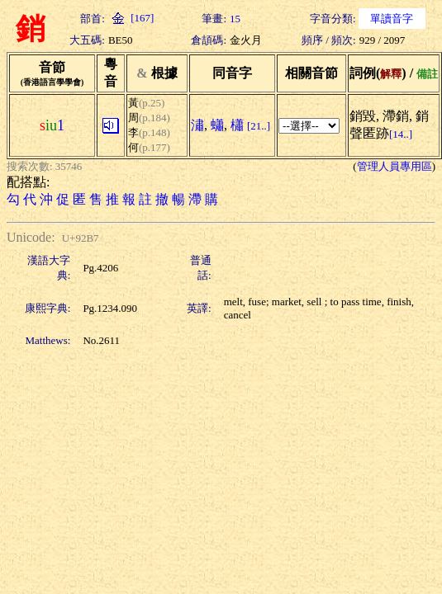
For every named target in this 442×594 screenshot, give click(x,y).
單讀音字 (391, 18)
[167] (131, 18)
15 (235, 18)
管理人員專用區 (394, 166)
